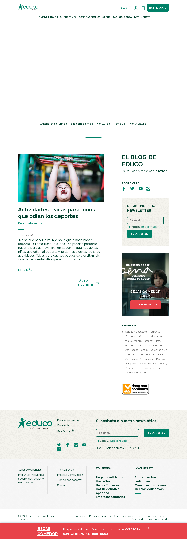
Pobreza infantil (134, 368)
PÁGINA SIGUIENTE (89, 282)
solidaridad (131, 372)
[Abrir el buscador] (131, 8)
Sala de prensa (115, 447)
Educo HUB (135, 447)
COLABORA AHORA (145, 304)
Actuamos (103, 124)
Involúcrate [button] (142, 17)
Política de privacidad (100, 516)
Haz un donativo (107, 489)
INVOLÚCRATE (144, 468)
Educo (139, 354)
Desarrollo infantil (154, 354)
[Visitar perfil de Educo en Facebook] (124, 188)
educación (143, 332)
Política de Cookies (157, 516)
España (155, 332)
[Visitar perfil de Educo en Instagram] (148, 188)
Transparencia (65, 469)
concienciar (155, 345)
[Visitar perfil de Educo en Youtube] (141, 188)
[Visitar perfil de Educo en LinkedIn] (59, 448)
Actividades (131, 359)
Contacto (63, 425)
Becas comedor (157, 363)
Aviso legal (81, 516)
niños (143, 363)
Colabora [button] (125, 17)
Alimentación (147, 359)
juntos (158, 341)
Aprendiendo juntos (53, 124)
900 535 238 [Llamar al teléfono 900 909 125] (65, 430)
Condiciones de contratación (129, 516)
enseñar (148, 341)
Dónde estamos (68, 420)
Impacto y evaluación (70, 474)
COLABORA (103, 468)
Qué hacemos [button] (68, 17)
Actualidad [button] (109, 17)
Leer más (28, 270)
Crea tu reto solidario (150, 485)
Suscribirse (139, 233)
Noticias (119, 124)
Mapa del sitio (161, 519)
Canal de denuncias (29, 469)
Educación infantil (135, 336)
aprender (130, 332)
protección (141, 345)
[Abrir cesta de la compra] (143, 8)
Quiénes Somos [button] (48, 17)
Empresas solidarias (110, 497)
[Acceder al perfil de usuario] (137, 8)
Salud (143, 372)
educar (129, 345)
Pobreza (161, 359)
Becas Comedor (107, 485)
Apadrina (102, 493)
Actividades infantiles (137, 350)
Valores (138, 341)
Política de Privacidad (149, 227)
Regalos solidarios (109, 477)
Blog (124, 8)
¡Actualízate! (138, 124)
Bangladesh (131, 363)
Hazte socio (158, 7)
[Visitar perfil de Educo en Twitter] (132, 188)
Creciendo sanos (82, 124)
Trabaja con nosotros (69, 480)
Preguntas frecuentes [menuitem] (31, 474)
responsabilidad (153, 368)
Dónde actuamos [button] (89, 17)
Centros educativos (149, 489)
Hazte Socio (105, 481)
